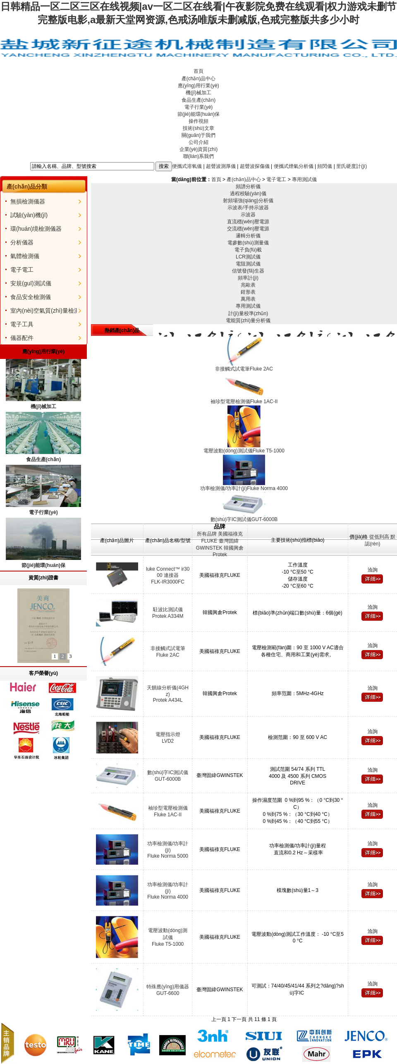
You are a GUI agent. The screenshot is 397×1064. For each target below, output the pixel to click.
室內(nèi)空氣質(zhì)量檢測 (45, 310)
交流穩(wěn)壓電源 (248, 229)
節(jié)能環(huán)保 (198, 114)
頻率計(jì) (248, 278)
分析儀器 (21, 242)
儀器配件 (21, 338)
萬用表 (248, 299)
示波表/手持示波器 (247, 207)
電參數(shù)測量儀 (247, 243)
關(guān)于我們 (199, 135)
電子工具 (21, 324)
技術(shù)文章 (198, 128)
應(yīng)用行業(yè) (198, 85)
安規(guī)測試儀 (30, 283)
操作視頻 (198, 121)
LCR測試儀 (248, 257)
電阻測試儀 (248, 264)
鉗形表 (248, 292)
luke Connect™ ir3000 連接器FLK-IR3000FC (167, 575)
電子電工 (21, 269)
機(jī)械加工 (198, 93)
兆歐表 (248, 285)
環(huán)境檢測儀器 (36, 228)
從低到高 (379, 537)
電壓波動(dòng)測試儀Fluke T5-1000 (167, 937)
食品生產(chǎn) (198, 100)
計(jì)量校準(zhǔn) (248, 313)
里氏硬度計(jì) (351, 166)
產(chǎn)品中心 (198, 78)
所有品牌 (207, 534)
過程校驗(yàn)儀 (248, 193)
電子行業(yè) (198, 107)
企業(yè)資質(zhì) (198, 149)
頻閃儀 (324, 166)
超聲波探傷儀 (255, 166)
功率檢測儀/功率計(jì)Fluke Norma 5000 (167, 850)
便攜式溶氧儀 (187, 166)
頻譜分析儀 (248, 186)
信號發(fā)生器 (248, 271)
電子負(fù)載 (248, 250)
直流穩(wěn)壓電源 (248, 222)
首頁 (198, 71)
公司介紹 (198, 142)
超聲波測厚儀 (221, 166)
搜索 (164, 166)
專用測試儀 (304, 179)
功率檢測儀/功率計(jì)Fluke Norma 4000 (167, 891)
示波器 (248, 215)
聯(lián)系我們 (198, 156)
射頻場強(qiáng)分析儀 (248, 200)
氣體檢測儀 (24, 256)
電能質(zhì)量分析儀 (248, 320)
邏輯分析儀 (248, 236)
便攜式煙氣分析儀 (293, 166)
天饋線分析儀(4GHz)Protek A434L (168, 694)
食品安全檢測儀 (30, 297)
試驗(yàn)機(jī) (29, 215)
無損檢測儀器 (27, 201)
